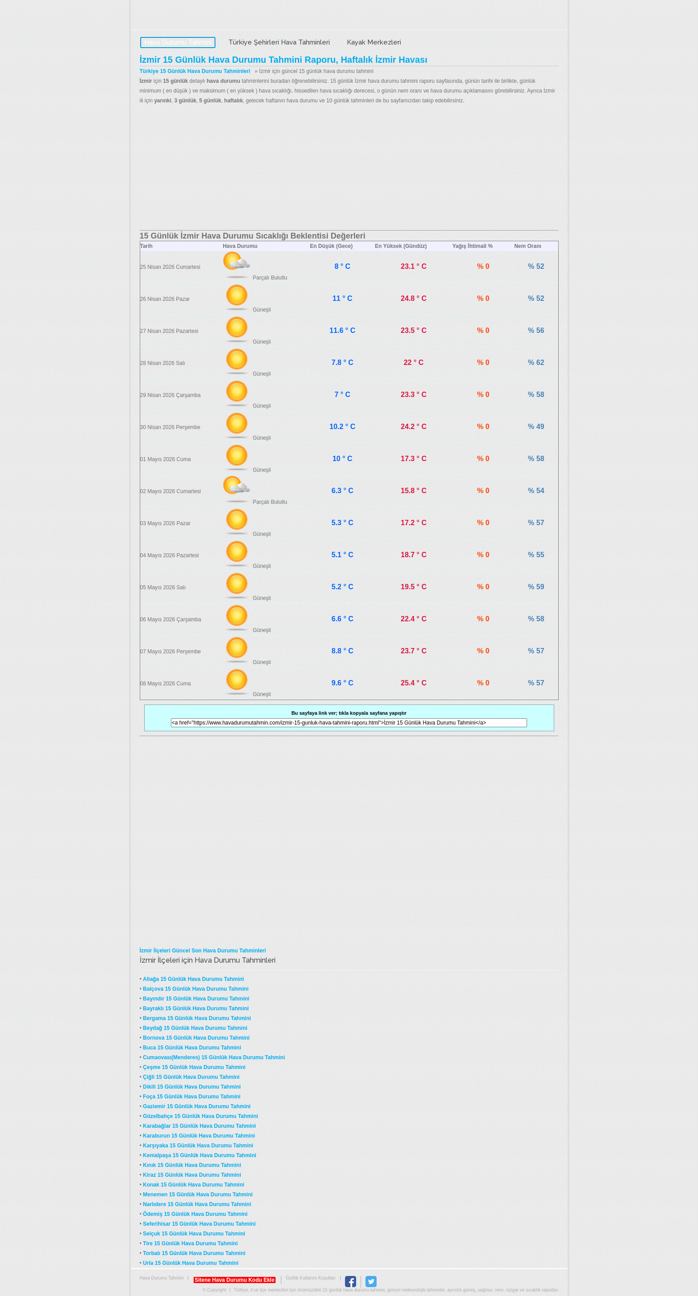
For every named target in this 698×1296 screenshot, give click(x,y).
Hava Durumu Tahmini (196, 16)
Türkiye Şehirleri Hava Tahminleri (279, 42)
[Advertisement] (349, 167)
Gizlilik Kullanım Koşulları (311, 1278)
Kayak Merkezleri (374, 42)
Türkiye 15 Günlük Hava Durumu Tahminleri (195, 71)
